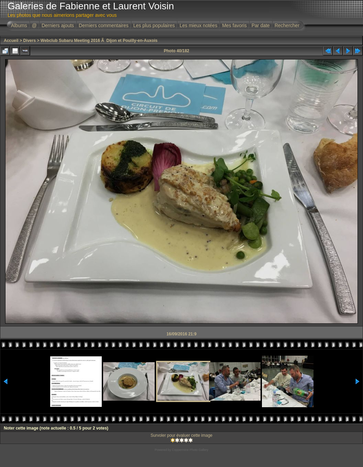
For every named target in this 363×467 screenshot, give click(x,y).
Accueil (11, 40)
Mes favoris (234, 25)
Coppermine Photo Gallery (190, 450)
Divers (29, 40)
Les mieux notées (198, 25)
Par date (261, 25)
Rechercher (287, 25)
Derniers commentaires (104, 25)
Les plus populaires (154, 25)
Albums (19, 25)
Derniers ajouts (58, 25)
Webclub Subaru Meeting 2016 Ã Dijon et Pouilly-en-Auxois (99, 40)
